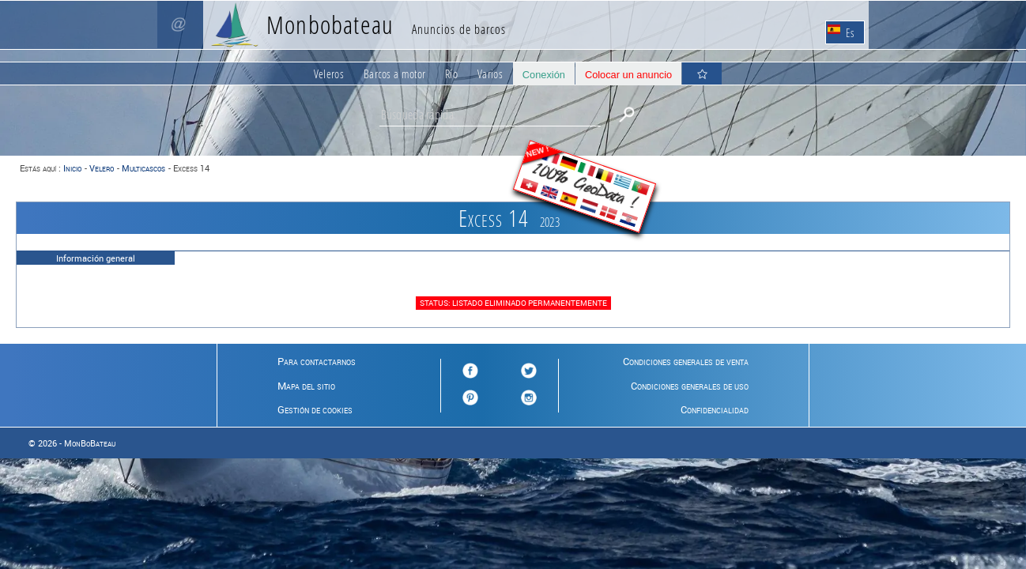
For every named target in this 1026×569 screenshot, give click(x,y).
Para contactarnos (316, 361)
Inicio (72, 168)
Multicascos (143, 168)
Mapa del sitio (306, 386)
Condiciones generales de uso (690, 386)
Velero (101, 168)
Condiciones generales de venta (686, 361)
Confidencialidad (715, 409)
